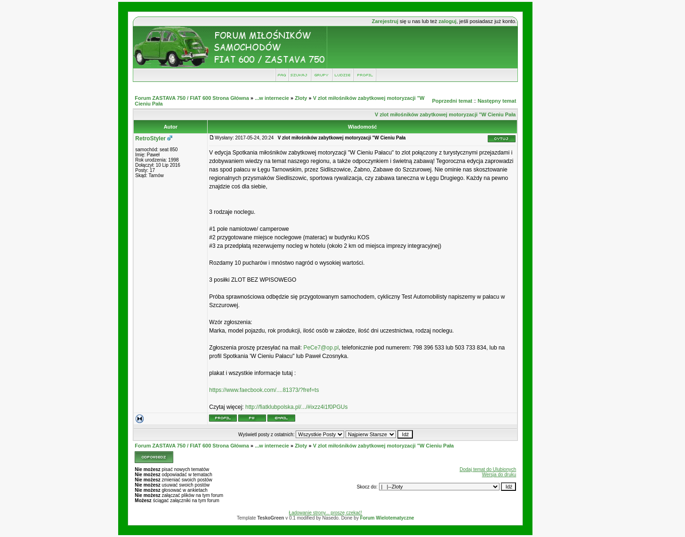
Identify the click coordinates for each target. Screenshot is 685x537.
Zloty (301, 98)
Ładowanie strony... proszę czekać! (325, 512)
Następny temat (496, 101)
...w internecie (272, 98)
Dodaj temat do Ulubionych (487, 469)
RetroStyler (150, 138)
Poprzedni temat (452, 101)
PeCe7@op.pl (320, 347)
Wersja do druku (499, 474)
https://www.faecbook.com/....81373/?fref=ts (264, 390)
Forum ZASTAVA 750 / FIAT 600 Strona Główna (192, 98)
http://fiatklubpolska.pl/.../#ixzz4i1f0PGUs (296, 407)
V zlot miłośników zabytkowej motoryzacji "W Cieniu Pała (445, 114)
